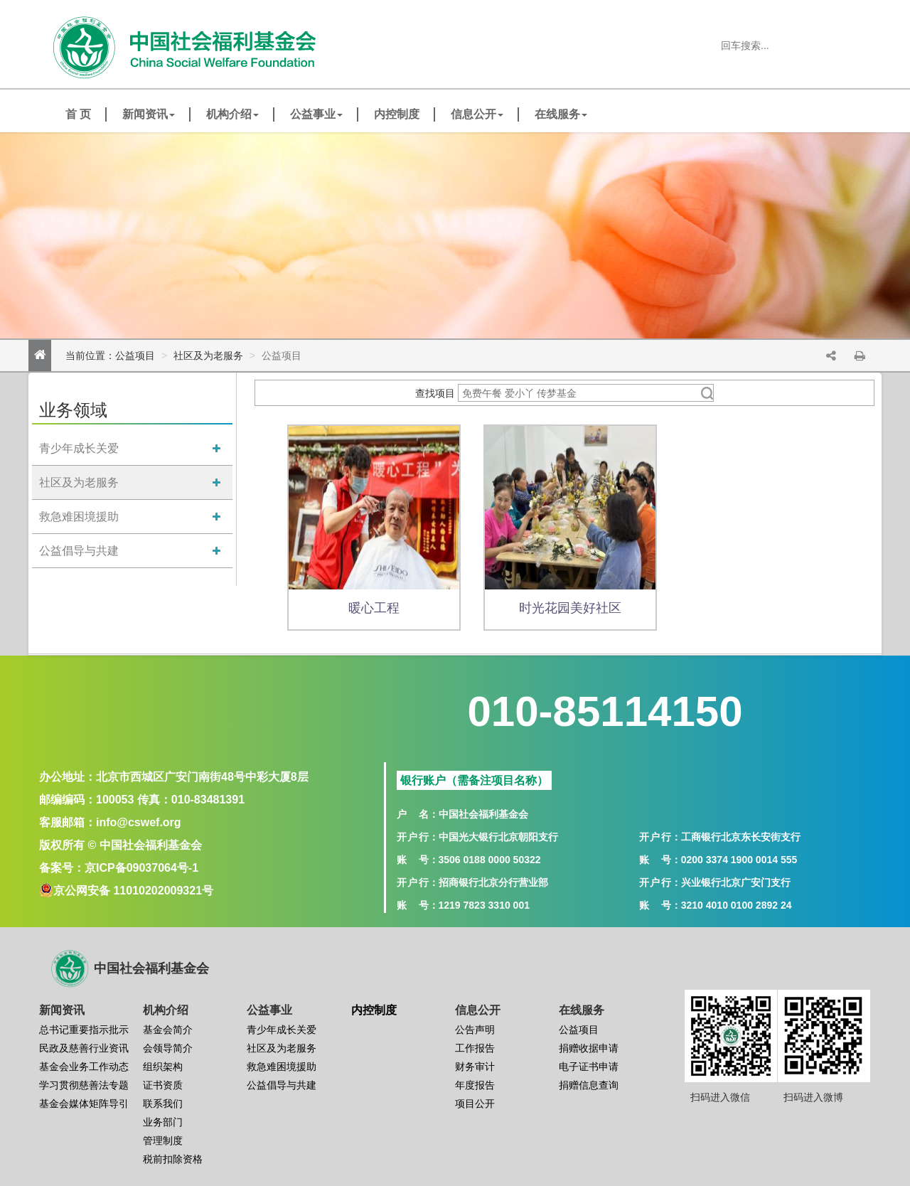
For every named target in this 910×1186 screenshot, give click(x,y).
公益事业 (316, 114)
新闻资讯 (148, 114)
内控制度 (396, 114)
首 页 (78, 114)
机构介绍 (232, 114)
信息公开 (477, 114)
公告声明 (475, 1029)
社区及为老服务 (208, 355)
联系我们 (163, 1103)
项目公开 (475, 1103)
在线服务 (561, 114)
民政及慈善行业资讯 (84, 1048)
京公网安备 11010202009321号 (133, 891)
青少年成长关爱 (79, 448)
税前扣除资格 (173, 1159)
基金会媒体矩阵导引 (84, 1103)
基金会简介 (168, 1029)
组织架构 (163, 1066)
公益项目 (135, 355)
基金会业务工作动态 (84, 1066)
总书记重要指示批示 (84, 1029)
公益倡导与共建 (79, 551)
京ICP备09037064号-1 (141, 868)
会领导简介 (168, 1048)
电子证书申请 (589, 1066)
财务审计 (475, 1066)
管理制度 (163, 1140)
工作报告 (475, 1048)
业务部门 (163, 1122)
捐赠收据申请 (589, 1048)
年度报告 (475, 1085)
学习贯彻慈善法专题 (84, 1085)
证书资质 (163, 1085)
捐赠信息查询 (589, 1085)
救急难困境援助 (79, 517)
